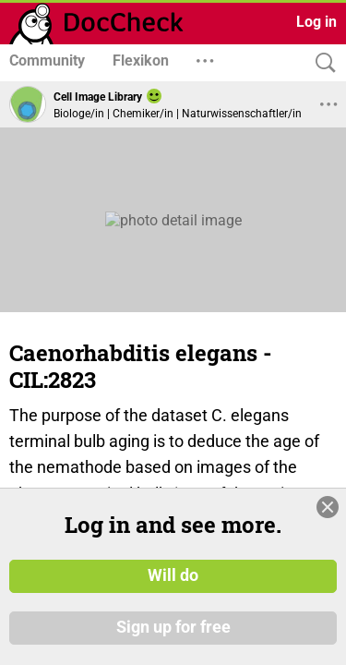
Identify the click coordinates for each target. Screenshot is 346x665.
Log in (316, 21)
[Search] (321, 63)
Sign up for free (173, 627)
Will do (173, 575)
